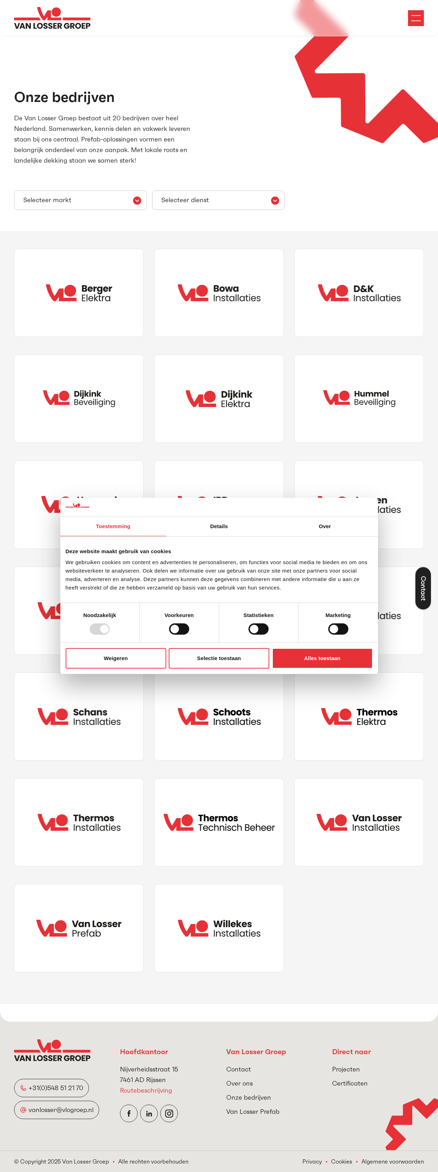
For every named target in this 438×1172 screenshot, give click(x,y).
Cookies (341, 1161)
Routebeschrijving (146, 1090)
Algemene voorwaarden (392, 1161)
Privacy (312, 1161)
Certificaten (350, 1083)
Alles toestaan (322, 658)
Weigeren (116, 658)
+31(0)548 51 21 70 (56, 1088)
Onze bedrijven (248, 1097)
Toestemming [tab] (113, 526)
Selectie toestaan (219, 658)
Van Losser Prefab (253, 1111)
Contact (238, 1069)
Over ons (239, 1083)
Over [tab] (325, 526)
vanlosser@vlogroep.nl (61, 1110)
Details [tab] (219, 526)
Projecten (346, 1069)
